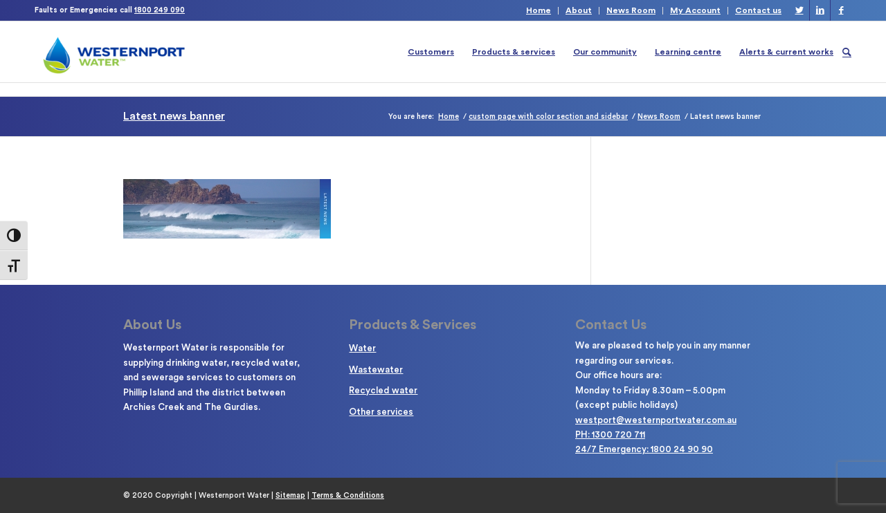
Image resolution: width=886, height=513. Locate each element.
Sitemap (290, 495)
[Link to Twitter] (799, 10)
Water (362, 348)
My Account (695, 10)
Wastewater (376, 369)
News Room (631, 10)
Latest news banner (174, 116)
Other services (381, 411)
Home (538, 10)
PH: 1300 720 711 (610, 434)
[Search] (846, 51)
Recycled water (383, 390)
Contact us (758, 10)
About (579, 10)
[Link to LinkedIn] (820, 10)
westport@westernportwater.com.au (655, 420)
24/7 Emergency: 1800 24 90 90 (644, 449)
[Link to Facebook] (841, 10)
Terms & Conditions (347, 495)
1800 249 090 (159, 10)
